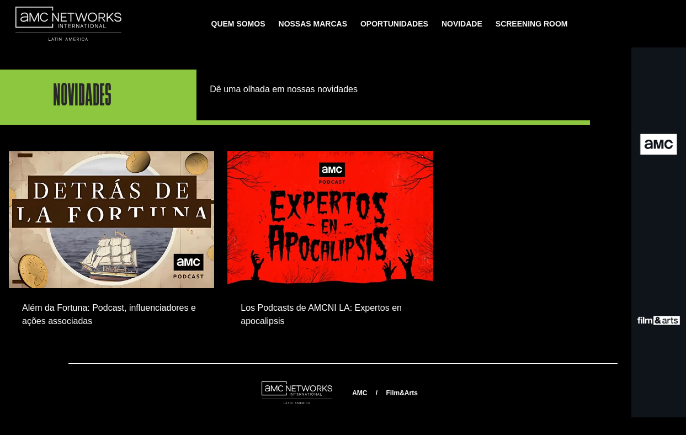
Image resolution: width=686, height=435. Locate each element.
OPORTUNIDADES (394, 23)
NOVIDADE (462, 23)
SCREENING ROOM (532, 23)
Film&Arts (401, 393)
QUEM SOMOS (238, 23)
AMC (359, 393)
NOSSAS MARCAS (313, 23)
